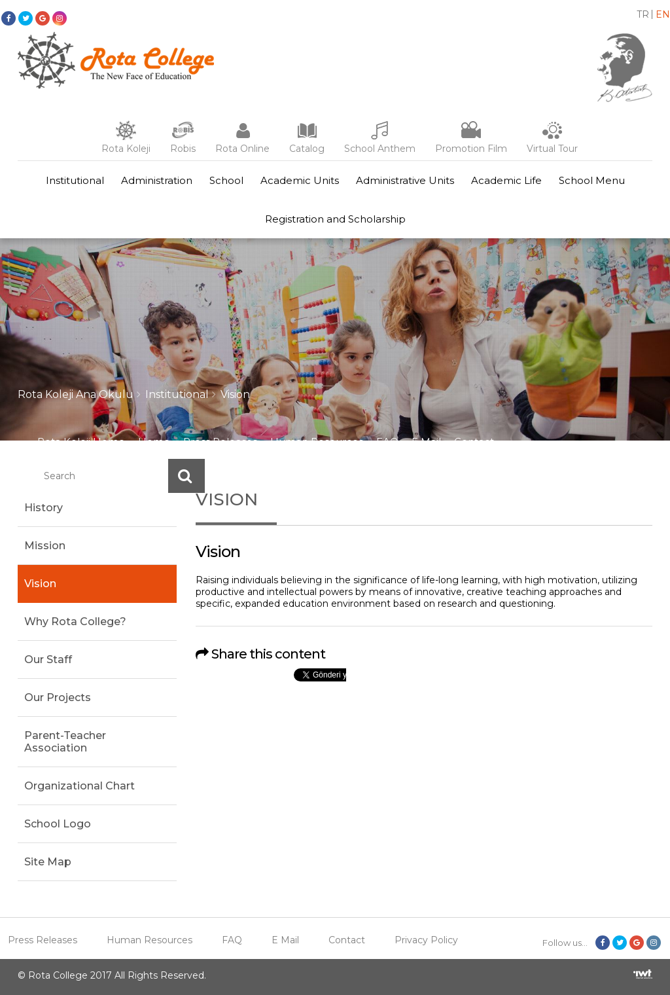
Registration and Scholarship (335, 219)
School (226, 180)
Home (154, 441)
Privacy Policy (426, 940)
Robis (183, 148)
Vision (235, 394)
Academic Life (506, 180)
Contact (474, 441)
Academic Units (299, 180)
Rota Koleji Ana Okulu (75, 394)
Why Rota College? (75, 621)
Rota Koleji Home (81, 441)
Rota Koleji (125, 148)
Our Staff (48, 659)
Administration (156, 180)
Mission (44, 545)
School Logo (57, 824)
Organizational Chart (79, 786)
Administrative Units (405, 180)
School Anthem (379, 148)
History (43, 507)
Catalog (307, 148)
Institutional (75, 180)
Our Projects (57, 697)
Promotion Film (471, 148)
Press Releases (220, 441)
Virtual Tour (552, 148)
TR (643, 14)
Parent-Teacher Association (65, 741)
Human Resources (316, 441)
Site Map (47, 862)
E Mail (426, 441)
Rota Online (242, 148)
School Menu (592, 180)
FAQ (387, 441)
